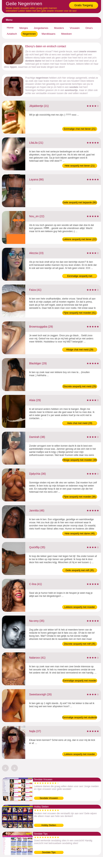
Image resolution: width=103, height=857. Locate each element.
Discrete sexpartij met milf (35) (79, 644)
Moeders (59, 28)
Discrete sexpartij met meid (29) (79, 386)
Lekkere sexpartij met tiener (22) (79, 239)
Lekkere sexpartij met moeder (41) (79, 607)
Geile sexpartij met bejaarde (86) (80, 202)
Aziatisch (12, 33)
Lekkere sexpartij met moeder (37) (79, 754)
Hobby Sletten (48, 825)
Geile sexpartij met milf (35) (79, 570)
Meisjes (23, 28)
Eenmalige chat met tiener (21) (80, 129)
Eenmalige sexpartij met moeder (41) (79, 681)
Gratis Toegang (83, 5)
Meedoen (66, 33)
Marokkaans (48, 33)
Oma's (89, 28)
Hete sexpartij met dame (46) (80, 533)
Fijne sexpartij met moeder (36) (80, 496)
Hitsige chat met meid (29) (79, 349)
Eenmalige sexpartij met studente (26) (79, 718)
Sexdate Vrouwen (49, 798)
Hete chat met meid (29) (79, 423)
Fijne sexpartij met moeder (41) (80, 312)
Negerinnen (29, 33)
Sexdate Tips (48, 852)
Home (10, 27)
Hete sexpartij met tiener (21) (80, 165)
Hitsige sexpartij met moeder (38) (80, 460)
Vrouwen (75, 28)
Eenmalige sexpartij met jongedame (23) (79, 276)
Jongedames (41, 28)
